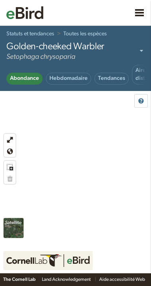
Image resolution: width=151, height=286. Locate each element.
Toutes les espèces (85, 34)
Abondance (24, 78)
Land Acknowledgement (67, 279)
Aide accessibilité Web (122, 279)
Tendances (111, 78)
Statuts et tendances (30, 34)
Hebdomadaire (68, 78)
